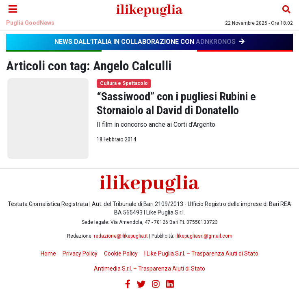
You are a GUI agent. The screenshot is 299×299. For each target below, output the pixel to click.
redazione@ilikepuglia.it (121, 236)
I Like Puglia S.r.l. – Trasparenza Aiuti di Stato (201, 253)
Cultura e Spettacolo (124, 83)
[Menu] (12, 9)
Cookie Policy (121, 253)
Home (48, 253)
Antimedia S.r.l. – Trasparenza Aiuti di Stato (149, 268)
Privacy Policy (80, 253)
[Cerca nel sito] (286, 9)
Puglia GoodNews (30, 23)
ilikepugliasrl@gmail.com (204, 236)
